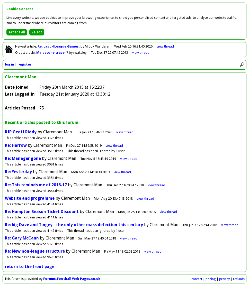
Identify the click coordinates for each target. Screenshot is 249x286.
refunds (239, 279)
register (24, 64)
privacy (224, 279)
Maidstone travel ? (52, 52)
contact (196, 279)
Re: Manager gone (23, 158)
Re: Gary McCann (22, 238)
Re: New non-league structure (35, 251)
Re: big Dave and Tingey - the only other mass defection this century (74, 224)
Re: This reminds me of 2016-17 (36, 184)
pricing (211, 279)
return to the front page (29, 266)
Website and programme (30, 198)
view (165, 46)
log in (9, 64)
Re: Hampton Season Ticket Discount (42, 211)
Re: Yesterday (18, 171)
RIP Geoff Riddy (21, 132)
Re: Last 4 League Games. (59, 46)
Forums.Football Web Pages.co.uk (71, 279)
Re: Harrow (16, 145)
